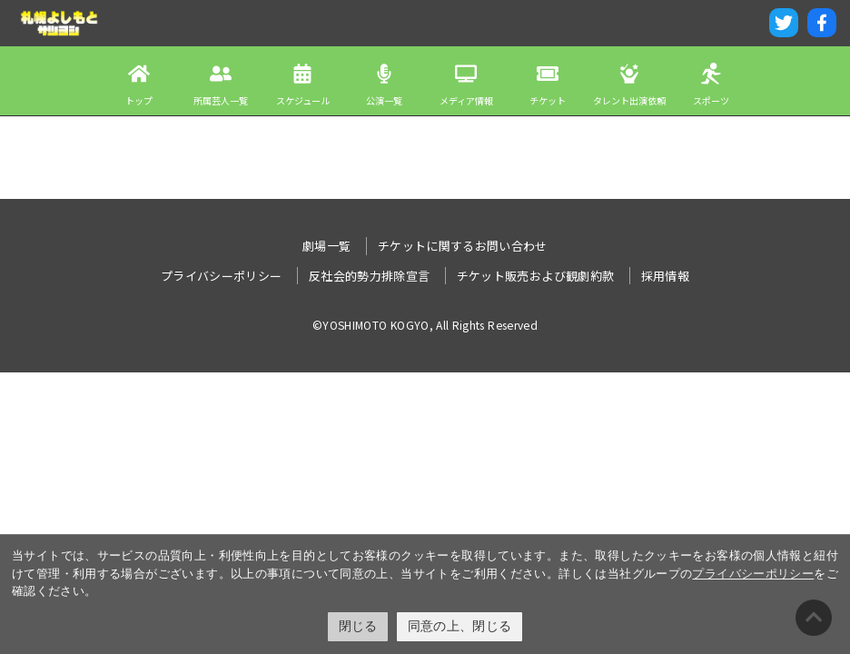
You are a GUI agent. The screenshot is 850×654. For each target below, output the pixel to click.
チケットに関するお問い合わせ (463, 245)
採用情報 (665, 275)
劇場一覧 (326, 245)
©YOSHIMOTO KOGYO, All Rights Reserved (425, 324)
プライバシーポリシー (753, 573)
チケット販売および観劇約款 (536, 275)
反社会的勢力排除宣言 (369, 275)
